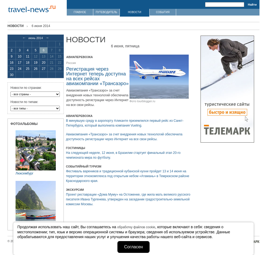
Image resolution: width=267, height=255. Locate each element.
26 (35, 69)
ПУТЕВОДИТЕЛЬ (106, 12)
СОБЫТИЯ (163, 12)
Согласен (133, 247)
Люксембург (25, 173)
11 (27, 56)
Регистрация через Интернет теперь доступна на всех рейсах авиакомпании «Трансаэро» (97, 76)
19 (35, 62)
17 (19, 62)
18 (27, 62)
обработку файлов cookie (136, 227)
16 (11, 62)
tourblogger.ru (146, 101)
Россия (71, 62)
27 (43, 69)
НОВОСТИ (134, 12)
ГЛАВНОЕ (80, 12)
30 (11, 75)
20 (43, 62)
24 (19, 69)
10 (19, 56)
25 (27, 69)
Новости (16, 26)
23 (11, 69)
